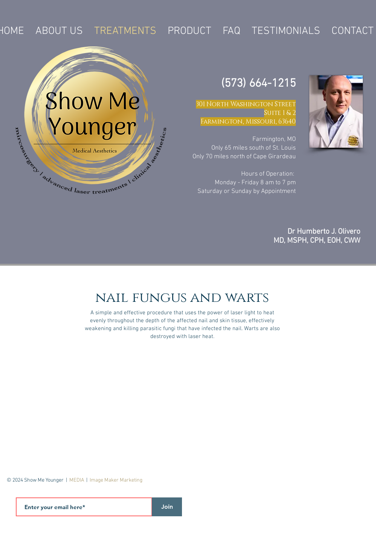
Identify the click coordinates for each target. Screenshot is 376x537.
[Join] (167, 506)
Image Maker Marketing (116, 480)
